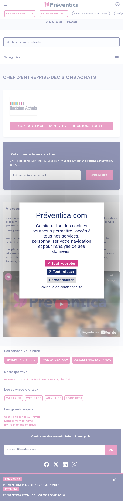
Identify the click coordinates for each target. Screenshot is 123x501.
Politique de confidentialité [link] (61, 287)
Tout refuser (61, 271)
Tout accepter (61, 263)
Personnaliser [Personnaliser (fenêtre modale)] (61, 280)
